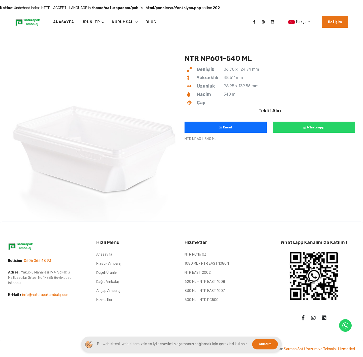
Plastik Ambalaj (108, 263)
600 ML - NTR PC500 (202, 300)
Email (225, 127)
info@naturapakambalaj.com (46, 295)
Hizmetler (104, 300)
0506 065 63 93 (37, 261)
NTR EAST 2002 (198, 272)
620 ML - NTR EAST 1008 (205, 282)
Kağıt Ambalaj (107, 282)
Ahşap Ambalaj (108, 291)
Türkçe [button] (297, 22)
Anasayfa (104, 254)
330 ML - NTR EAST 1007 (205, 291)
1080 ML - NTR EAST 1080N (207, 263)
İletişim (335, 22)
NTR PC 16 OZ (195, 254)
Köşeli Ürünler (107, 272)
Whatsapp (314, 127)
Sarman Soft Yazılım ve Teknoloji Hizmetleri (319, 349)
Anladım (265, 344)
